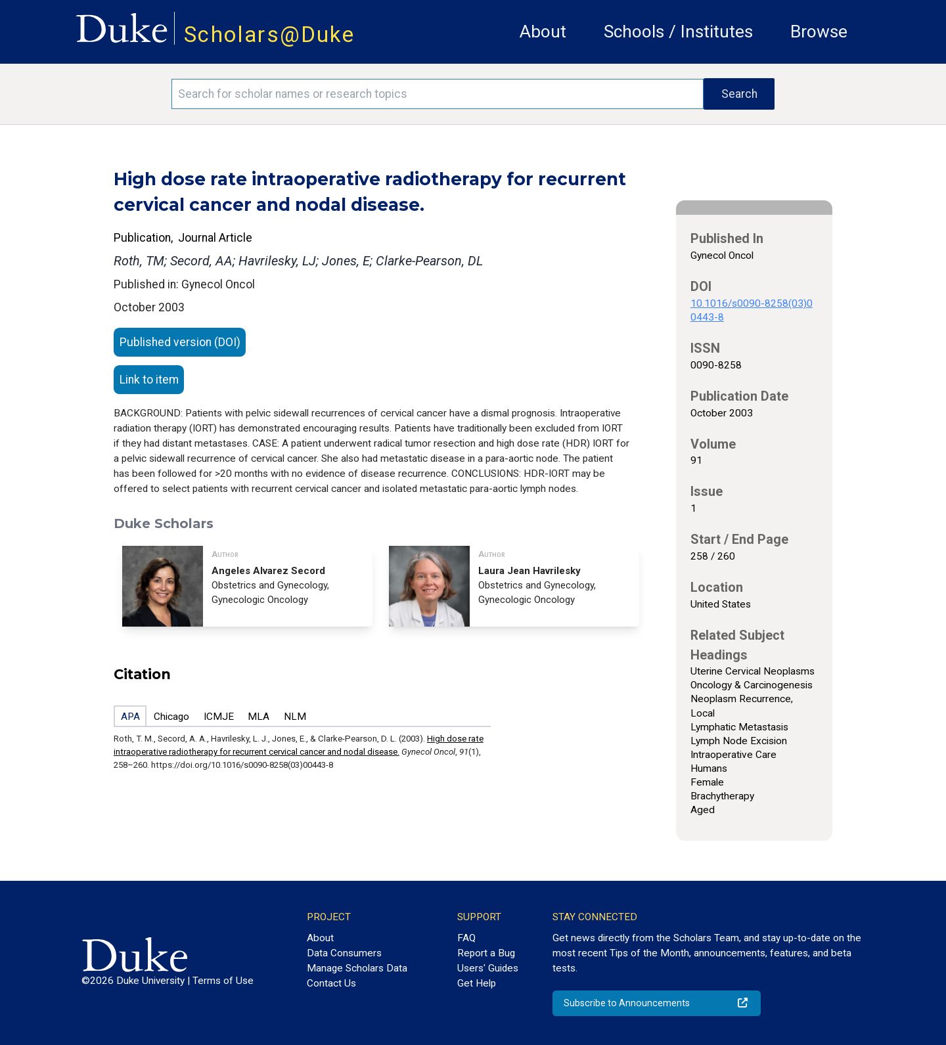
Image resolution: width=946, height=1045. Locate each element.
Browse (818, 31)
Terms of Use (223, 981)
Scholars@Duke (269, 34)
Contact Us (331, 983)
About (543, 31)
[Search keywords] (437, 94)
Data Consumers (344, 953)
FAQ (466, 938)
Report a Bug (486, 953)
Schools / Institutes (678, 31)
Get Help (476, 983)
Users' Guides (487, 968)
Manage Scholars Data (357, 968)
